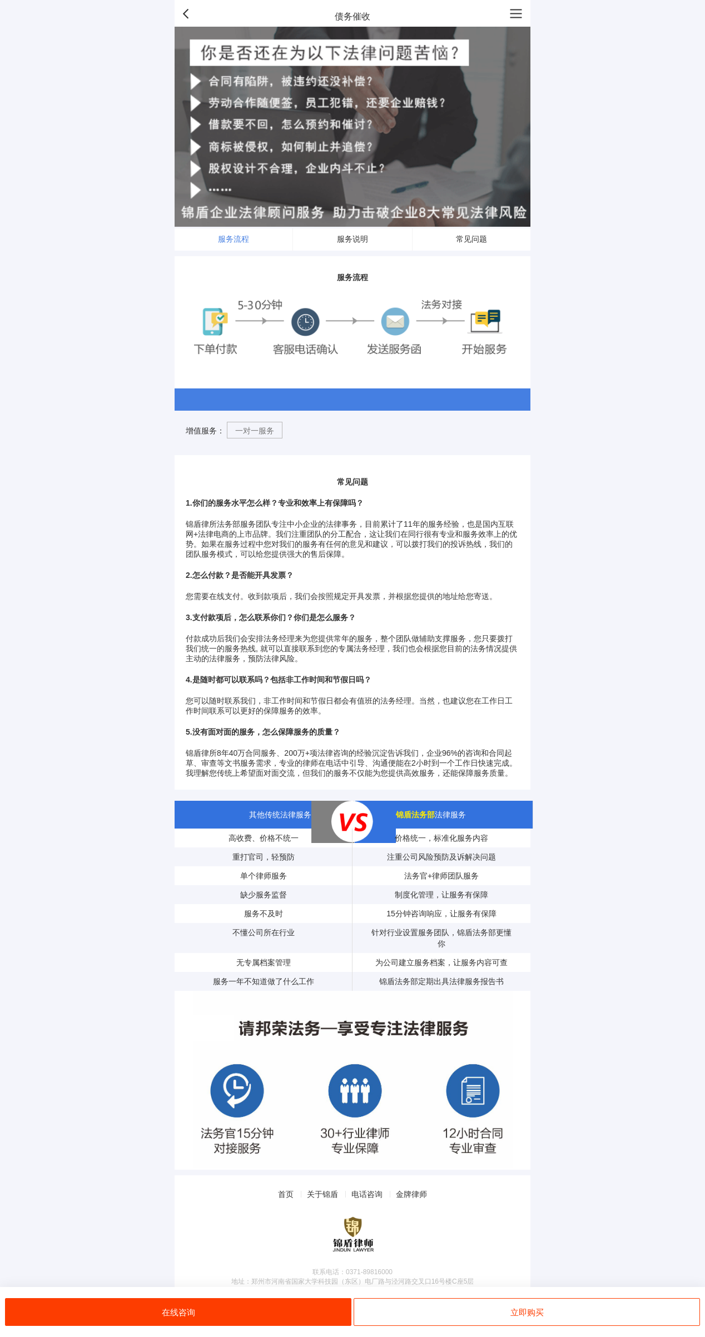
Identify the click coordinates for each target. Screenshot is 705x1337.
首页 (286, 1194)
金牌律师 (411, 1194)
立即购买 (527, 1312)
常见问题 (471, 239)
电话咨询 (367, 1194)
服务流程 (233, 239)
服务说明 (352, 239)
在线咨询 (178, 1312)
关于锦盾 (322, 1194)
